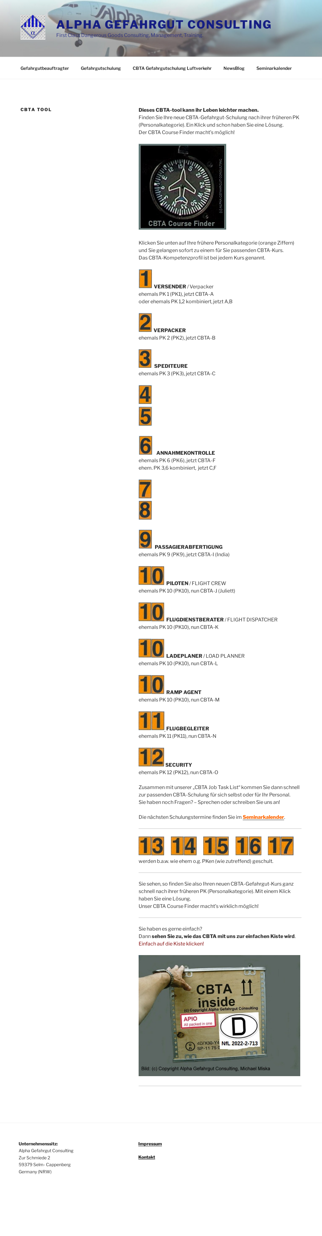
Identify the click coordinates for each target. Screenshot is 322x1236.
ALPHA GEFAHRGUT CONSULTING (164, 24)
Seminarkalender (274, 68)
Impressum (150, 1143)
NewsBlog (234, 68)
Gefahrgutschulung (101, 68)
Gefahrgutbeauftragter (45, 68)
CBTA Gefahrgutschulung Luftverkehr (172, 68)
